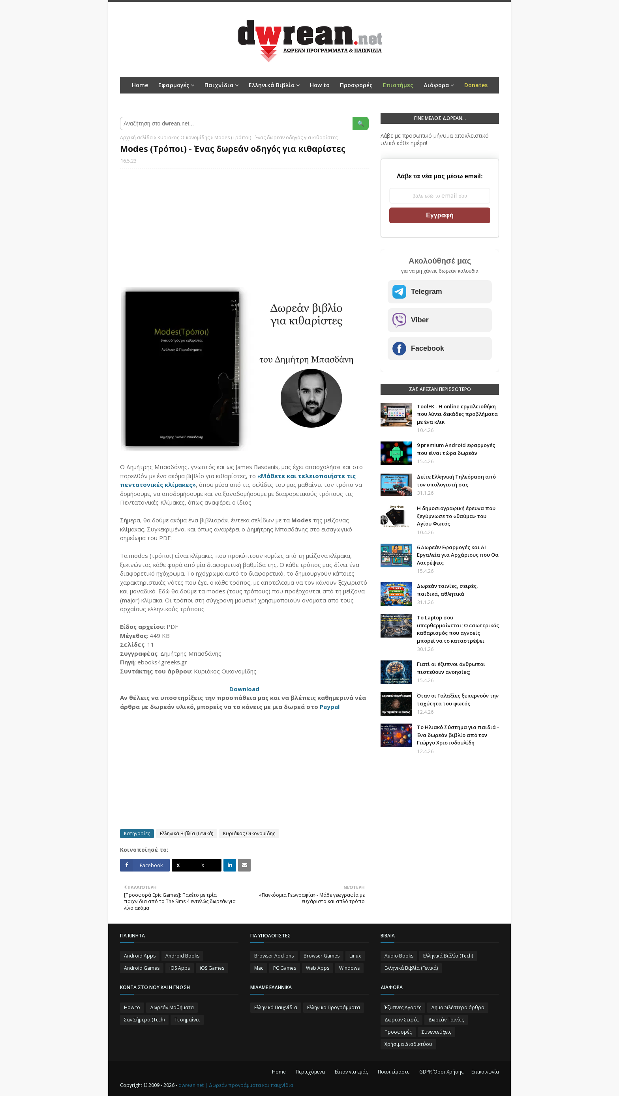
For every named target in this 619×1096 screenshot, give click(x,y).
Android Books (182, 955)
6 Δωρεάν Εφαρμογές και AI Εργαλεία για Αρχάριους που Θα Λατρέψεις (458, 555)
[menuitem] (398, 85)
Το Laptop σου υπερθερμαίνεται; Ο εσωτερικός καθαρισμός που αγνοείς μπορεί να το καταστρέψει (458, 629)
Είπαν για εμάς (351, 1071)
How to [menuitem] (320, 85)
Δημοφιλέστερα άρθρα (457, 1007)
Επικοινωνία (485, 1071)
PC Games (284, 968)
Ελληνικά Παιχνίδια (275, 1007)
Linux (355, 955)
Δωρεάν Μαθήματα (172, 1007)
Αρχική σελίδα (136, 137)
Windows (349, 968)
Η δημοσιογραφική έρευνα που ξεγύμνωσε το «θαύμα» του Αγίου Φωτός (456, 516)
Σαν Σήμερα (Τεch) (144, 1019)
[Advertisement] (244, 231)
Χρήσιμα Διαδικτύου (408, 1044)
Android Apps (140, 955)
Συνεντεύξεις (436, 1032)
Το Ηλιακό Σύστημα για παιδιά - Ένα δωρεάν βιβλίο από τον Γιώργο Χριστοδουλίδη (458, 735)
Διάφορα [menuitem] (436, 85)
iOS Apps (179, 968)
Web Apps (317, 968)
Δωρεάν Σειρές (401, 1019)
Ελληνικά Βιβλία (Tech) (448, 955)
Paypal (330, 707)
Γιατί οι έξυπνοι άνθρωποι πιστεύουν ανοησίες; (451, 667)
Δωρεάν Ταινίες (446, 1019)
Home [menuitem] (140, 85)
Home (279, 1071)
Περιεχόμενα (310, 1071)
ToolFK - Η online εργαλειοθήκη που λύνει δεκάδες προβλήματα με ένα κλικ (457, 414)
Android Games (141, 968)
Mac (258, 968)
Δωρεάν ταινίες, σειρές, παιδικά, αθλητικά (447, 589)
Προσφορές (398, 1032)
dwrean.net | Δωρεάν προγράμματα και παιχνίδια (235, 1085)
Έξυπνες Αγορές (403, 1007)
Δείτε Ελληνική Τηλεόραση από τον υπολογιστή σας (456, 480)
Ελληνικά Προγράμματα (333, 1007)
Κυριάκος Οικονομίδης (184, 137)
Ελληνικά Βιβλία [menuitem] (272, 85)
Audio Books (399, 955)
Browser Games (322, 955)
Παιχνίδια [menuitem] (219, 85)
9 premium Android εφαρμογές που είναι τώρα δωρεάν (456, 448)
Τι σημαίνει (187, 1019)
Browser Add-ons (274, 955)
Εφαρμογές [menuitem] (173, 85)
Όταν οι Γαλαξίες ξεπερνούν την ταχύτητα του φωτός (458, 699)
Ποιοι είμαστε (393, 1071)
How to (132, 1007)
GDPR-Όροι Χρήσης (441, 1071)
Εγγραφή (439, 215)
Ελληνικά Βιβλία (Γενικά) (186, 833)
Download (244, 689)
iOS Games (212, 968)
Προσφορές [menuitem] (356, 85)
